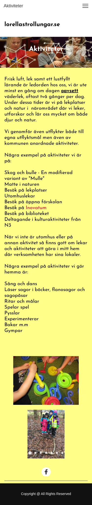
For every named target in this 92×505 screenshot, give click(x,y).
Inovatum (36, 207)
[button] (85, 6)
